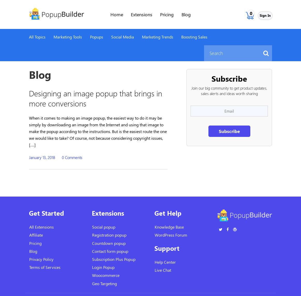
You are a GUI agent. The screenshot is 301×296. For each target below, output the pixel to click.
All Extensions (41, 227)
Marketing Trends (157, 37)
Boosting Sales (194, 37)
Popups (96, 37)
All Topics (37, 37)
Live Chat (163, 270)
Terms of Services (45, 267)
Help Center (165, 262)
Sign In (265, 15)
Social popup (103, 227)
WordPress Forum (171, 235)
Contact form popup (110, 251)
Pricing (167, 14)
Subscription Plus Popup (114, 259)
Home (116, 14)
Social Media (122, 37)
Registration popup (109, 235)
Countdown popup (109, 243)
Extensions (141, 14)
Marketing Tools (68, 37)
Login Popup (103, 267)
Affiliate (36, 235)
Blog (186, 14)
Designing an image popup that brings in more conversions (95, 98)
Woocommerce (105, 275)
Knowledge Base (169, 227)
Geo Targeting (104, 283)
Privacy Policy (41, 259)
